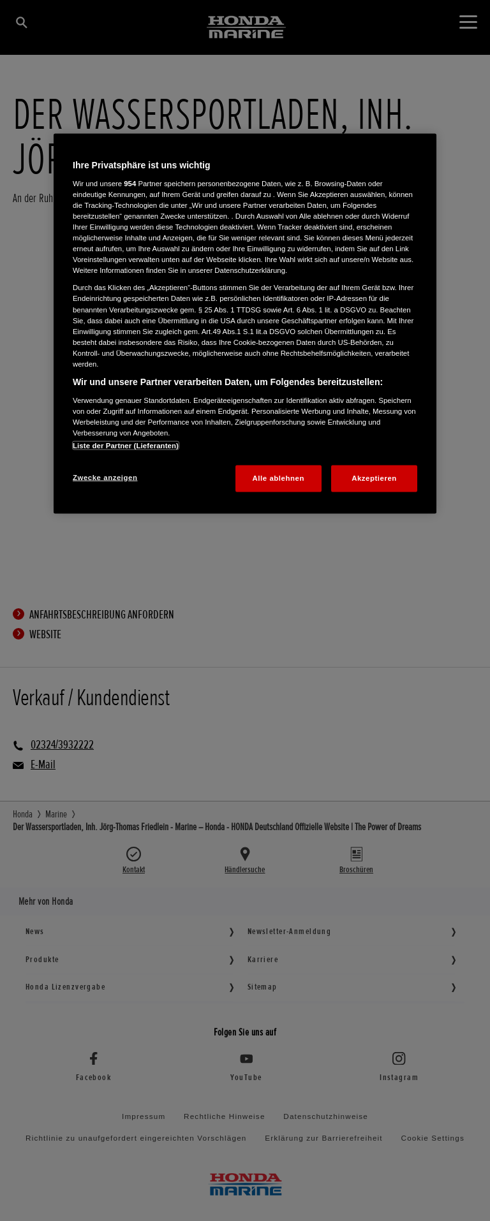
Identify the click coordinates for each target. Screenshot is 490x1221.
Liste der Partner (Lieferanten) (126, 445)
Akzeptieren (374, 477)
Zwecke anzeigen (105, 477)
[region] (245, 323)
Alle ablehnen (278, 477)
